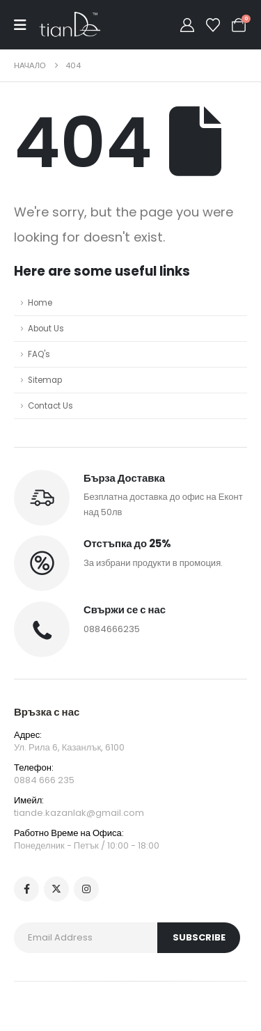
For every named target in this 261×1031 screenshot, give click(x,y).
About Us (46, 328)
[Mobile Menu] (26, 25)
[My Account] (187, 25)
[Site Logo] (69, 24)
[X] (56, 889)
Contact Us (50, 405)
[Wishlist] (213, 25)
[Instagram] (86, 889)
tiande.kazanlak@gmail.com (79, 812)
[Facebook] (26, 889)
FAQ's (39, 354)
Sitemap (45, 380)
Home (40, 302)
